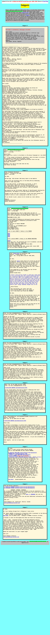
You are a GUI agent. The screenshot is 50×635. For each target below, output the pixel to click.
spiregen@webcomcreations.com (12, 585)
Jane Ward (10, 558)
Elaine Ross (16, 294)
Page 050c (5, 600)
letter (18, 303)
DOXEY (9, 279)
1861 (9, 272)
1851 (9, 273)
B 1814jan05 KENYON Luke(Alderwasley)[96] (16, 450)
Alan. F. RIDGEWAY (30, 575)
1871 (9, 270)
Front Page (45, 1)
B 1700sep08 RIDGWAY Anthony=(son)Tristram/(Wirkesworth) (19, 567)
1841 (9, 274)
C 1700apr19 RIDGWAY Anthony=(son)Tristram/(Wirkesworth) (19, 566)
